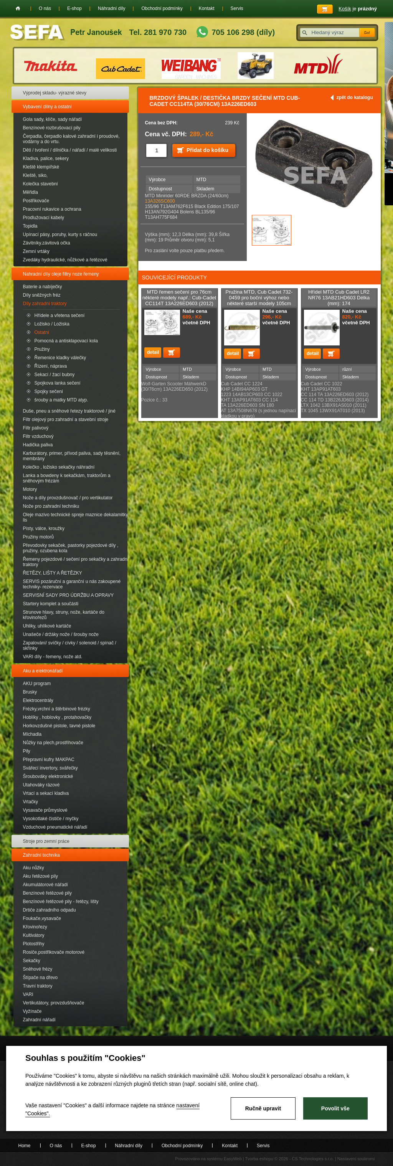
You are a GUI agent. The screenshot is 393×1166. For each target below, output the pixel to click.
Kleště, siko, (35, 175)
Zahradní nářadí (39, 1019)
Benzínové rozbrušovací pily (52, 127)
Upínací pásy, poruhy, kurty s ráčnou (60, 234)
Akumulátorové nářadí (45, 884)
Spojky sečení (49, 391)
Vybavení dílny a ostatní (47, 106)
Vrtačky (30, 801)
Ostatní (42, 332)
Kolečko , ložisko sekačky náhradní (59, 467)
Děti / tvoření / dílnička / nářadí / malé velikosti (70, 150)
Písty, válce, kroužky (43, 528)
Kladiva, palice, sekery (46, 158)
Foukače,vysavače (42, 918)
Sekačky (31, 960)
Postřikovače (36, 200)
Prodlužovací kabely (43, 217)
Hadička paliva (38, 445)
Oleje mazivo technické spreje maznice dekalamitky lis (75, 517)
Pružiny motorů (38, 537)
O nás (45, 8)
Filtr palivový (36, 428)
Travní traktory (38, 986)
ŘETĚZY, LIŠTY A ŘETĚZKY (52, 573)
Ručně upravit (263, 1108)
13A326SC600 (160, 201)
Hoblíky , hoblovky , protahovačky (57, 717)
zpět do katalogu (355, 97)
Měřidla (30, 192)
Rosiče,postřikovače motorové (54, 952)
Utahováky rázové (41, 785)
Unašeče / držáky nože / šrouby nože (61, 634)
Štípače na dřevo (40, 977)
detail (152, 352)
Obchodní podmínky (161, 8)
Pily (26, 751)
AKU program (37, 683)
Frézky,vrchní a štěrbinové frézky (56, 709)
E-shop (74, 8)
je (358, 9)
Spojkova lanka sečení (58, 383)
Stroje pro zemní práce (46, 841)
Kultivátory (34, 935)
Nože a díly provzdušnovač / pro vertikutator (68, 497)
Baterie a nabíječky (42, 286)
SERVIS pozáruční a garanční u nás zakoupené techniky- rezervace (72, 584)
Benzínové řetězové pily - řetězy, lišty (61, 901)
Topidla (30, 226)
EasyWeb (233, 1158)
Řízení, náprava (51, 366)
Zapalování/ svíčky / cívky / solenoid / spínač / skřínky (69, 645)
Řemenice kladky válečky (60, 357)
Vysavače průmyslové (45, 810)
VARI (28, 994)
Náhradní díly (111, 8)
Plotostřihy (34, 943)
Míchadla (32, 734)
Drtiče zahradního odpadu (49, 910)
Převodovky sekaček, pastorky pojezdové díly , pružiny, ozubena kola (71, 548)
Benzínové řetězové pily (47, 893)
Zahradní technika (41, 855)
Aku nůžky (33, 867)
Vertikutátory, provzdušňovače (53, 1003)
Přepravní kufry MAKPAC (48, 759)
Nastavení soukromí (356, 1158)
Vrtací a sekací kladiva (46, 793)
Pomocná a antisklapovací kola (66, 341)
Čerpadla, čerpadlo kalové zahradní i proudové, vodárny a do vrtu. (71, 139)
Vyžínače (32, 1011)
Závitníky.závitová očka (46, 243)
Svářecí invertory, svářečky (50, 768)
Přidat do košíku (207, 150)
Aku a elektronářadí (43, 671)
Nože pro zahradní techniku (51, 506)
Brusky (30, 692)
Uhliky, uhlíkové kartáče (47, 626)
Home (18, 8)
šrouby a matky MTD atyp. (61, 400)
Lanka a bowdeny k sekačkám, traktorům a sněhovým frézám (67, 478)
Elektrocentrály (38, 700)
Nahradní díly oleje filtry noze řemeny (61, 274)
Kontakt (207, 8)
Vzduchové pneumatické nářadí (55, 827)
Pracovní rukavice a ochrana (52, 209)
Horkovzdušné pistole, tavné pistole (59, 725)
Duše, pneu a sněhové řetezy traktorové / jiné (69, 411)
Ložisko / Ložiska (52, 324)
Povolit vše (335, 1108)
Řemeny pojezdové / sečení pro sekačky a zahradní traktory (76, 562)
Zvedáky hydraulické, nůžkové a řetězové (65, 260)
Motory (30, 489)
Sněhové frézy (38, 969)
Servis (237, 8)
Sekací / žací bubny (55, 374)
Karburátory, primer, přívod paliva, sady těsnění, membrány (72, 456)
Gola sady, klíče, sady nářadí (52, 119)
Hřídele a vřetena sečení (60, 315)
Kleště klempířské (41, 167)
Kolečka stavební (40, 184)
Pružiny (42, 349)
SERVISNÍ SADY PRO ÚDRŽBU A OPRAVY (68, 595)
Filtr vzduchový (38, 436)
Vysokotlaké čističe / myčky (51, 818)
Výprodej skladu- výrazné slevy (54, 93)
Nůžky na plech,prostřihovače (53, 742)
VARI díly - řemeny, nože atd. (53, 656)
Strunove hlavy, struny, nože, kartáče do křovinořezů (63, 614)
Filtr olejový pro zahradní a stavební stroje (66, 419)
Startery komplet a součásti (51, 603)
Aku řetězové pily (40, 876)
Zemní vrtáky (36, 251)
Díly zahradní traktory (45, 303)
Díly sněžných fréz (42, 295)
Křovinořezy (35, 927)
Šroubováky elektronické (48, 776)
